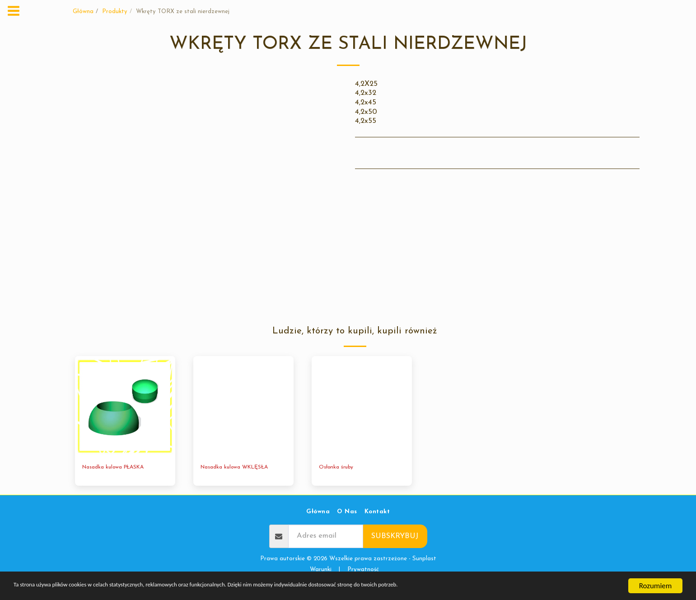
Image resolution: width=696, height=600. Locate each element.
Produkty (114, 11)
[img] (125, 406)
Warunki (321, 570)
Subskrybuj (394, 537)
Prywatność (363, 570)
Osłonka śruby (338, 468)
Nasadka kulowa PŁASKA (117, 468)
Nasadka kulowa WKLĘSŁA (239, 468)
